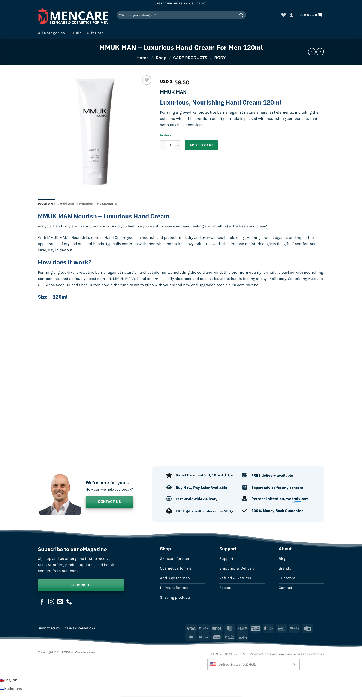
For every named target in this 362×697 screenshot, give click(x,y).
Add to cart (202, 145)
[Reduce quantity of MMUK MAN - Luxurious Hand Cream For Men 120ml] (163, 145)
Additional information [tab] (75, 203)
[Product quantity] (170, 145)
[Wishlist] (283, 15)
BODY (220, 57)
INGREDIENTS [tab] (106, 203)
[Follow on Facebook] (42, 602)
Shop (161, 57)
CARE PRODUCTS (190, 57)
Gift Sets (95, 33)
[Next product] (312, 52)
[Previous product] (320, 52)
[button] (291, 15)
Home (142, 57)
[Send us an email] (60, 602)
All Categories (53, 33)
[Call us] (69, 602)
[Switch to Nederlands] (12, 688)
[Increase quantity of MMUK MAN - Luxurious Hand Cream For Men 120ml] (178, 145)
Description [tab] (46, 203)
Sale (77, 33)
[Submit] (241, 15)
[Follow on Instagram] (51, 602)
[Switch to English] (8, 680)
